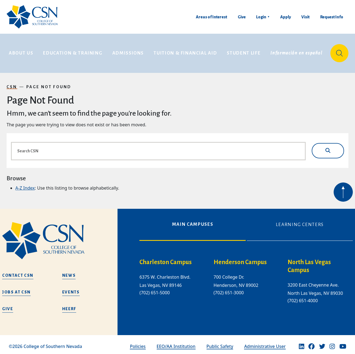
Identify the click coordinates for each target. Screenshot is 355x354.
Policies (137, 343)
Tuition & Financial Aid (185, 51)
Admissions (128, 51)
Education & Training (72, 51)
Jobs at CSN (16, 289)
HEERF (69, 305)
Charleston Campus (165, 259)
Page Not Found (48, 83)
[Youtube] (342, 343)
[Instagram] (332, 343)
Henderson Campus (240, 259)
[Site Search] (339, 51)
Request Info (331, 17)
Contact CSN (17, 272)
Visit (305, 17)
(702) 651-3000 (229, 289)
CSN (12, 83)
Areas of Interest (211, 17)
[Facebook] (311, 343)
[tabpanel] (246, 282)
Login (261, 17)
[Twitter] (322, 343)
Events (71, 289)
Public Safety (220, 343)
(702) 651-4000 (303, 297)
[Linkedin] (301, 343)
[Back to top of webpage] (343, 188)
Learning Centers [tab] (300, 221)
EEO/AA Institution (176, 343)
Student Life (243, 51)
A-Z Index (25, 185)
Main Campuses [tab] (192, 221)
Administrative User (265, 343)
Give (242, 17)
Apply (285, 17)
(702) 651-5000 (154, 289)
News (69, 272)
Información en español (296, 51)
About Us (21, 51)
